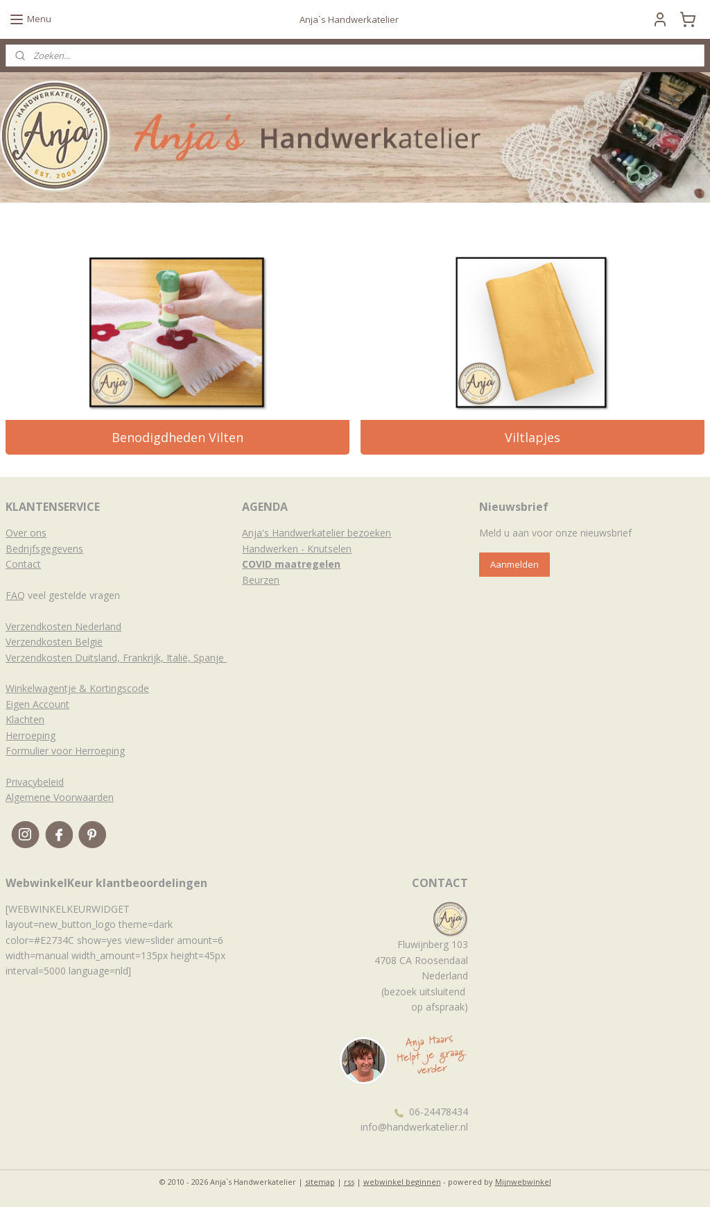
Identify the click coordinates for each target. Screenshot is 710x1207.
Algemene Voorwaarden (60, 797)
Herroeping (30, 735)
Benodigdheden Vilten (177, 437)
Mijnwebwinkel (523, 1181)
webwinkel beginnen (402, 1181)
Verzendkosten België (54, 641)
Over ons (26, 532)
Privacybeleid (35, 781)
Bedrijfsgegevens (44, 548)
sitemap (320, 1181)
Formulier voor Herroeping (65, 750)
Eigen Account (37, 704)
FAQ (15, 595)
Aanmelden (514, 564)
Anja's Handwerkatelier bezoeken (316, 532)
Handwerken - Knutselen (297, 548)
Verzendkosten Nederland (63, 626)
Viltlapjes (532, 437)
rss (349, 1181)
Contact (23, 564)
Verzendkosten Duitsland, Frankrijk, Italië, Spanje (116, 657)
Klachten (25, 719)
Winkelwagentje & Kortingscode (77, 688)
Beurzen (260, 579)
